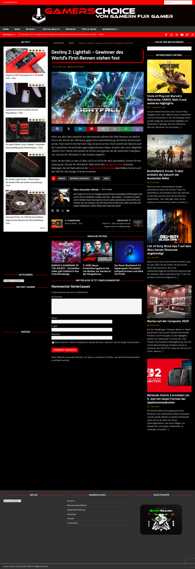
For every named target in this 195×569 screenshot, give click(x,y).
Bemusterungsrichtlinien (77, 505)
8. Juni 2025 (154, 257)
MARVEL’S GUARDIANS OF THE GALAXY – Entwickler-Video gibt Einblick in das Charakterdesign (65, 269)
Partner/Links (72, 523)
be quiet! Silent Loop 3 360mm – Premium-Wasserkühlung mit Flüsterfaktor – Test (25, 145)
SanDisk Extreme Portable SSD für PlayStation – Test (22, 111)
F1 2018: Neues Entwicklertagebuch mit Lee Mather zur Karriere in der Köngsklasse (97, 269)
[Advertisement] (25, 252)
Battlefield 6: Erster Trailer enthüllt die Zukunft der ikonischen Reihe (165, 174)
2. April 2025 (154, 406)
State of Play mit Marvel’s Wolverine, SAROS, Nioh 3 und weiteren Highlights (166, 99)
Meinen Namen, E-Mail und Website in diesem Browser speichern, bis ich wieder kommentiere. (97, 342)
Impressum (71, 514)
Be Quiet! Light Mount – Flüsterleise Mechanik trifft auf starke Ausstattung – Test (24, 182)
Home (6, 29)
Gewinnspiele (109, 29)
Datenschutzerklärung (76, 509)
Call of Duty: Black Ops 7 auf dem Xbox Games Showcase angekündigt (169, 249)
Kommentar (56, 296)
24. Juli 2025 (154, 182)
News (17, 29)
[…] (180, 127)
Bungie (62, 178)
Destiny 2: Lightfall (79, 178)
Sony (106, 178)
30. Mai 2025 (154, 325)
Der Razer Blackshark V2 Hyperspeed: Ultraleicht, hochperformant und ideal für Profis (128, 269)
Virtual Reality (51, 29)
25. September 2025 (157, 107)
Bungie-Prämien (114, 164)
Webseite (55, 334)
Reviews (30, 29)
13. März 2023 (60, 66)
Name (54, 317)
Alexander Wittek (77, 66)
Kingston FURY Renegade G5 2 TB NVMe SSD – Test (25, 76)
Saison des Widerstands (102, 167)
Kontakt (70, 518)
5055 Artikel (107, 189)
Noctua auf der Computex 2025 (168, 321)
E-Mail (54, 326)
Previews (71, 29)
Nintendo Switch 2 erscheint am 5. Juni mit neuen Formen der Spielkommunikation (168, 398)
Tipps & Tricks (88, 29)
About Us (71, 500)
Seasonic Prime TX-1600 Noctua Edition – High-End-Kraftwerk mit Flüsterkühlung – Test (25, 220)
